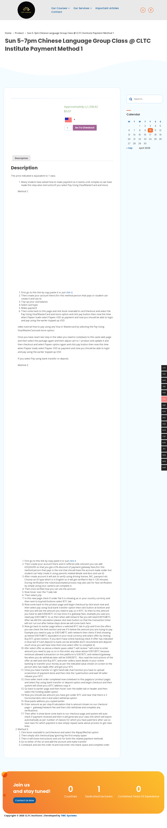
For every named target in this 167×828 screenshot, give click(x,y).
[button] (24, 800)
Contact (56, 12)
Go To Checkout (84, 127)
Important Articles (107, 8)
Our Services (81, 8)
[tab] (21, 158)
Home (8, 33)
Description (21, 158)
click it (69, 292)
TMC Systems (69, 815)
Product (19, 33)
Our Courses (59, 8)
